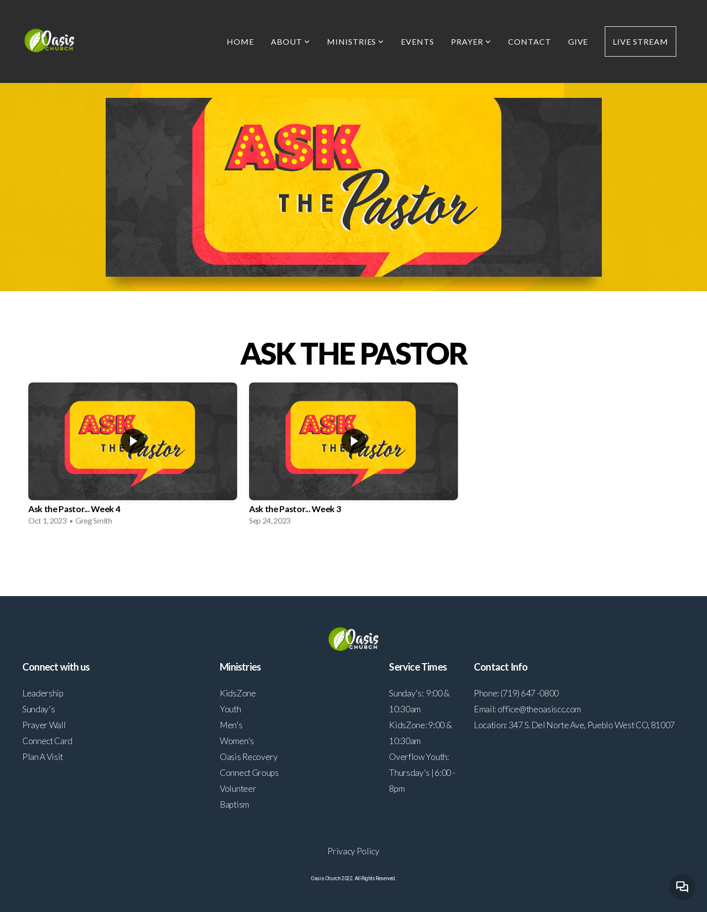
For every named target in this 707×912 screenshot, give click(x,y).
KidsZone (238, 693)
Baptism (234, 804)
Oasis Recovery (249, 757)
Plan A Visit (42, 757)
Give (578, 41)
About (290, 41)
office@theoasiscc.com (539, 709)
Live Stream (640, 41)
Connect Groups (249, 772)
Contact (529, 41)
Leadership (43, 693)
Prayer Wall (43, 725)
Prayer (471, 41)
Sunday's (38, 709)
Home (240, 41)
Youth (230, 709)
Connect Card (47, 741)
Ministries (356, 41)
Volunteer (238, 788)
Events (417, 41)
